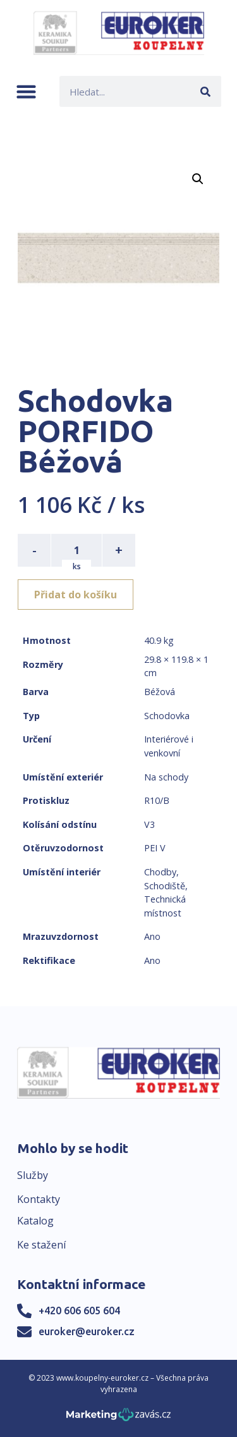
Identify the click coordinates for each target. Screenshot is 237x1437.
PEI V (155, 848)
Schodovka (167, 716)
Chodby (160, 872)
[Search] (205, 91)
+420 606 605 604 (79, 1310)
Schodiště (164, 886)
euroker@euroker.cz (87, 1331)
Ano (152, 936)
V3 (149, 824)
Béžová (159, 692)
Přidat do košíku (75, 594)
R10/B (156, 800)
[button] (26, 91)
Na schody (166, 777)
